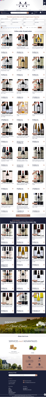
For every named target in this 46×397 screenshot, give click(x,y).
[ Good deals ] (24, 220)
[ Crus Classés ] (16, 220)
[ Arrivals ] (31, 220)
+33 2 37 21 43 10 (28, 380)
